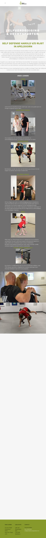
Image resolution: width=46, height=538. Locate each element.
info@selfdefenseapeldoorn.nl (32, 531)
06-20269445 (28, 529)
